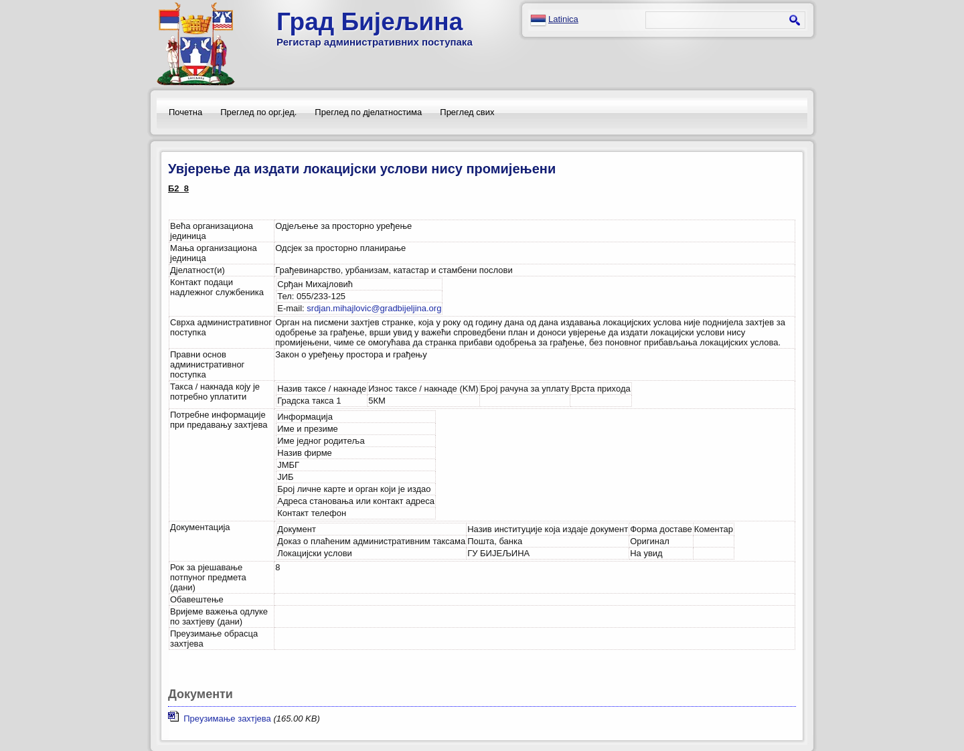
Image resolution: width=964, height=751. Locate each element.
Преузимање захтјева (219, 719)
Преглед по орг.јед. (258, 112)
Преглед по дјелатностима (368, 112)
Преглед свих (467, 112)
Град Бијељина (369, 21)
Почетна (185, 112)
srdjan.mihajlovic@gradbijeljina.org (374, 308)
